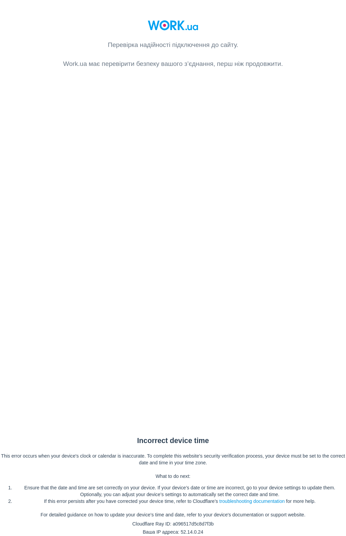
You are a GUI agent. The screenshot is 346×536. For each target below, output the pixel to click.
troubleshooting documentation (252, 501)
